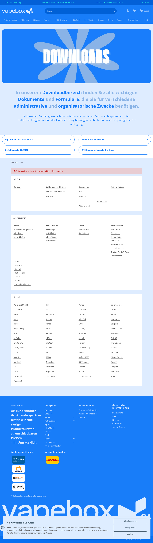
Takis (16, 371)
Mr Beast (17, 362)
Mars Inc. (17, 357)
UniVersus (18, 309)
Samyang (50, 366)
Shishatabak (84, 233)
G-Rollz (49, 347)
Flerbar (82, 343)
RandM (114, 362)
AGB (80, 191)
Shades (82, 366)
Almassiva (115, 333)
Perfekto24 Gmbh (21, 305)
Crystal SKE (18, 343)
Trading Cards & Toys (120, 252)
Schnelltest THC (117, 248)
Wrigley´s (50, 314)
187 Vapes (50, 376)
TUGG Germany (85, 376)
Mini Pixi (82, 319)
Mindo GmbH (116, 357)
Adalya (49, 333)
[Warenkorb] (144, 11)
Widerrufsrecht (85, 206)
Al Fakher (82, 333)
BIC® (48, 328)
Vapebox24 (18, 381)
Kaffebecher (116, 240)
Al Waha (17, 338)
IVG (47, 352)
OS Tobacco (84, 362)
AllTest (49, 338)
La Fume (114, 352)
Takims (82, 314)
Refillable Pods (52, 240)
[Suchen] (78, 11)
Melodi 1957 (84, 357)
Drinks (17, 280)
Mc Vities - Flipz (85, 347)
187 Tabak (18, 376)
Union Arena (116, 305)
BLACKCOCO (116, 328)
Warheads (115, 371)
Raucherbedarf (117, 244)
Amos (48, 323)
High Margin (19, 273)
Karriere (49, 196)
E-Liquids (18, 265)
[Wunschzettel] (134, 11)
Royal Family (19, 328)
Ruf (47, 305)
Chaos (113, 309)
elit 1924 (49, 343)
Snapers (114, 366)
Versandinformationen (55, 191)
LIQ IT (81, 323)
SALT (16, 366)
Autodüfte (115, 229)
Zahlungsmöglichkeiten (56, 187)
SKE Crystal (83, 328)
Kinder (81, 352)
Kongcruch (115, 319)
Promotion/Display (22, 284)
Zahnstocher (116, 255)
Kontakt (145, 2)
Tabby (113, 314)
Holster (114, 347)
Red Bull (17, 314)
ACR (15, 333)
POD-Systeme (50, 421)
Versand (43, 496)
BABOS (114, 338)
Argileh (81, 338)
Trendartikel (50, 442)
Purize (81, 305)
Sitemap (82, 196)
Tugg (113, 376)
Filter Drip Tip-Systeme (23, 229)
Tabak (47, 438)
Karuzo (17, 323)
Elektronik (115, 233)
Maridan (82, 309)
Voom (81, 371)
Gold (48, 309)
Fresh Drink (116, 343)
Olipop (49, 319)
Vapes (47, 417)
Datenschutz (84, 187)
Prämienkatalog (10, 20)
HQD (16, 352)
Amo (16, 319)
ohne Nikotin (19, 237)
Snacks (17, 276)
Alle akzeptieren (130, 521)
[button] (128, 11)
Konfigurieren (130, 528)
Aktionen (18, 261)
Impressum (102, 201)
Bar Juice (114, 323)
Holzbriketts (116, 237)
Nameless (50, 362)
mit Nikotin (18, 233)
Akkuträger (50, 229)
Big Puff (17, 269)
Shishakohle (84, 229)
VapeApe (50, 371)
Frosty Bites (19, 347)
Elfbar (48, 357)
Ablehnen (130, 534)
